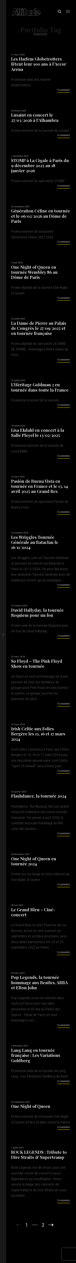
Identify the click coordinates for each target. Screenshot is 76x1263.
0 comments (63, 89)
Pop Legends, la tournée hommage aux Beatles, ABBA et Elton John (39, 982)
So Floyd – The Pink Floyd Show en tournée (36, 663)
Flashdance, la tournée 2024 (38, 795)
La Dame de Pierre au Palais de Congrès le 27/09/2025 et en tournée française (38, 328)
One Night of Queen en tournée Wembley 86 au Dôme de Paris (34, 272)
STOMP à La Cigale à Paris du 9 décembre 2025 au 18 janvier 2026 (40, 165)
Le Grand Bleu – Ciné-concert (33, 912)
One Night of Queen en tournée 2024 (33, 861)
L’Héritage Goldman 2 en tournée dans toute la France (40, 387)
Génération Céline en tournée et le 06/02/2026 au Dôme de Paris (40, 216)
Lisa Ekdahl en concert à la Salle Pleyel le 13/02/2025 (37, 432)
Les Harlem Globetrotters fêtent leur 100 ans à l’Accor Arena (38, 64)
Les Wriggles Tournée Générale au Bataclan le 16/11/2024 (34, 542)
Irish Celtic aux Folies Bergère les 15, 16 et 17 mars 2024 (38, 733)
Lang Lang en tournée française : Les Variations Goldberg (35, 1055)
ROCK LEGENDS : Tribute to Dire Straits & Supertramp (39, 1154)
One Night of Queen (30, 1106)
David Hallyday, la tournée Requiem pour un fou (37, 612)
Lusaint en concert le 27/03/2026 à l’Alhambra (34, 117)
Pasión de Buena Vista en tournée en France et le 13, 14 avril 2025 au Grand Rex (39, 486)
